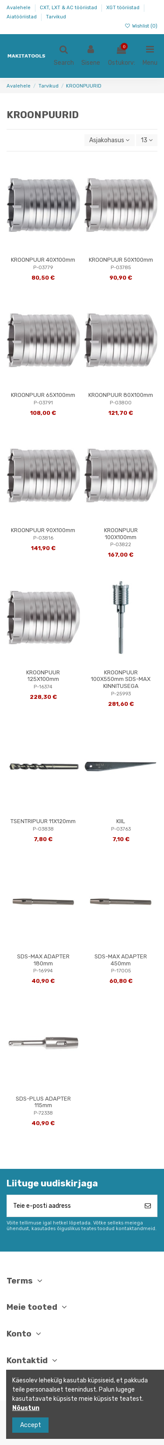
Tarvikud (56, 17)
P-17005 (121, 971)
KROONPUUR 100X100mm (121, 533)
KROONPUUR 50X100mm (121, 259)
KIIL (120, 821)
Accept (30, 1425)
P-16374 (43, 687)
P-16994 (43, 971)
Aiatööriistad (22, 17)
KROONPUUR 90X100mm (43, 530)
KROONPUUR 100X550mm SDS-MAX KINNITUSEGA (120, 679)
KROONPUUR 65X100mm (43, 395)
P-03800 (121, 403)
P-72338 (43, 1113)
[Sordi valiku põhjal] (109, 140)
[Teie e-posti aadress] (73, 1206)
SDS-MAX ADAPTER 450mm (120, 960)
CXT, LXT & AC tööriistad (69, 8)
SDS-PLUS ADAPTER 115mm (43, 1102)
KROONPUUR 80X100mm (120, 395)
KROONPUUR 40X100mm (43, 259)
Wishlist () (141, 26)
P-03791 (43, 403)
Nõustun (25, 1408)
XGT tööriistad (123, 8)
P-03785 (121, 267)
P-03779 (43, 267)
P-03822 (120, 544)
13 (147, 140)
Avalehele (19, 8)
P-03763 (121, 829)
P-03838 (43, 829)
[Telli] (148, 1206)
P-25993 (121, 694)
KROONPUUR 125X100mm (43, 676)
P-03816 (43, 538)
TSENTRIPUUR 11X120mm (43, 821)
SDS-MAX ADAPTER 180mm (43, 960)
